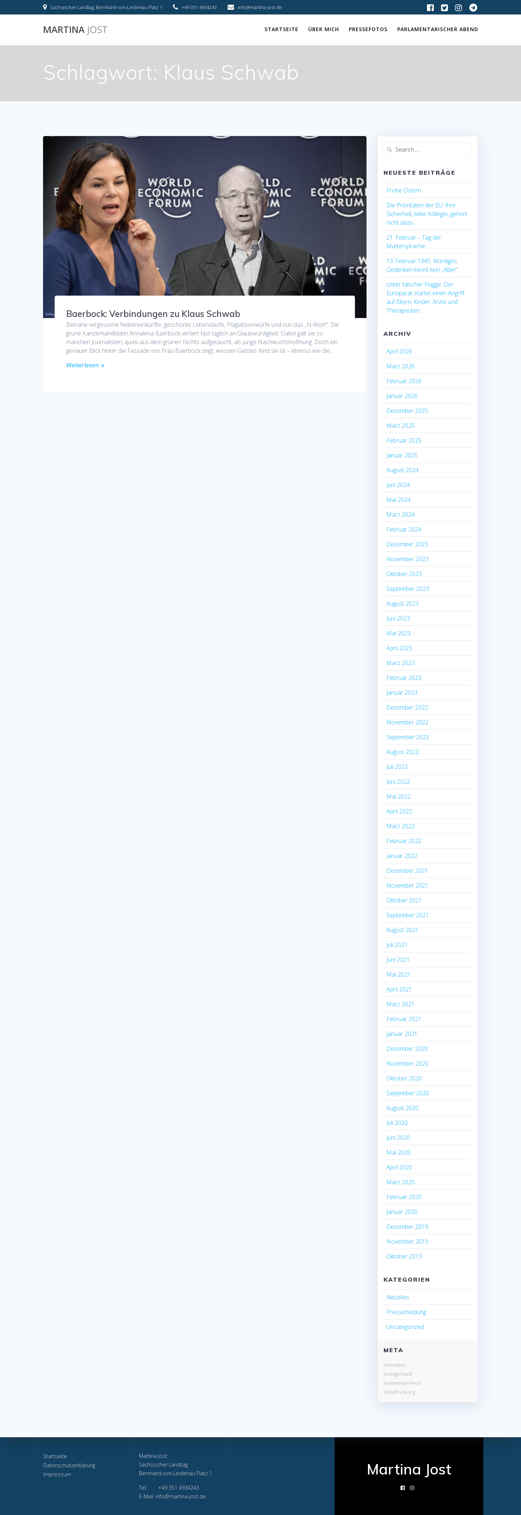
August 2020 (402, 1108)
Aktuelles (397, 1297)
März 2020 (400, 1182)
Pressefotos (368, 29)
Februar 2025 (404, 440)
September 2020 (407, 1093)
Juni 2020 (398, 1138)
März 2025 (400, 425)
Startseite (281, 29)
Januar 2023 (402, 693)
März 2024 (400, 515)
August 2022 (402, 752)
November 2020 (407, 1063)
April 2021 (399, 989)
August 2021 (402, 930)
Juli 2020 (397, 1123)
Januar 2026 (402, 396)
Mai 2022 (398, 796)
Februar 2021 (404, 1019)
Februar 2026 (404, 381)
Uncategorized (405, 1327)
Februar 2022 (404, 841)
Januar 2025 (402, 455)
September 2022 (407, 737)
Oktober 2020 (404, 1078)
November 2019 (407, 1241)
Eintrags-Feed (398, 1374)
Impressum (57, 1474)
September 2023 (407, 589)
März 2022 (400, 826)
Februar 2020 (404, 1197)
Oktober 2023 (404, 574)
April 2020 (399, 1167)
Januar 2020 (402, 1212)
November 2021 (407, 885)
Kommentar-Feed (402, 1383)
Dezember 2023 (407, 544)
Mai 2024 (398, 500)
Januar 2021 (402, 1034)
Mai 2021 (398, 974)
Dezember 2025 (407, 411)
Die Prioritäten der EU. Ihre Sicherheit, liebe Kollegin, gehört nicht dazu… (426, 214)
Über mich (323, 29)
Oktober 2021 (404, 900)
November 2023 (407, 559)
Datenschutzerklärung (69, 1465)
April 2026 (399, 351)
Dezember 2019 (407, 1227)
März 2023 (400, 663)
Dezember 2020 (407, 1049)
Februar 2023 (404, 678)
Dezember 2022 (407, 707)
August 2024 (402, 470)
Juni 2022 (398, 782)
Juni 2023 (398, 618)
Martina (75, 29)
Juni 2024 (398, 485)
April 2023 (399, 648)
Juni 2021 (398, 960)
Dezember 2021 (407, 871)
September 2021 (407, 915)
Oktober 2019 (404, 1256)
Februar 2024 (404, 529)
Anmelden (395, 1365)
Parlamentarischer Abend (437, 29)
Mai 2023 (398, 633)
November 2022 (407, 722)
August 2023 (402, 604)
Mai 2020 (398, 1152)
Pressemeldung (406, 1312)
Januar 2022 (402, 856)
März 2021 (400, 1004)
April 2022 (399, 811)
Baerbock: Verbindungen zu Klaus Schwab (153, 313)
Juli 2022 (397, 767)
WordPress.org (399, 1392)
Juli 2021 (397, 945)
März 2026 (400, 366)
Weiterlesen (82, 365)
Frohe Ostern (403, 190)
